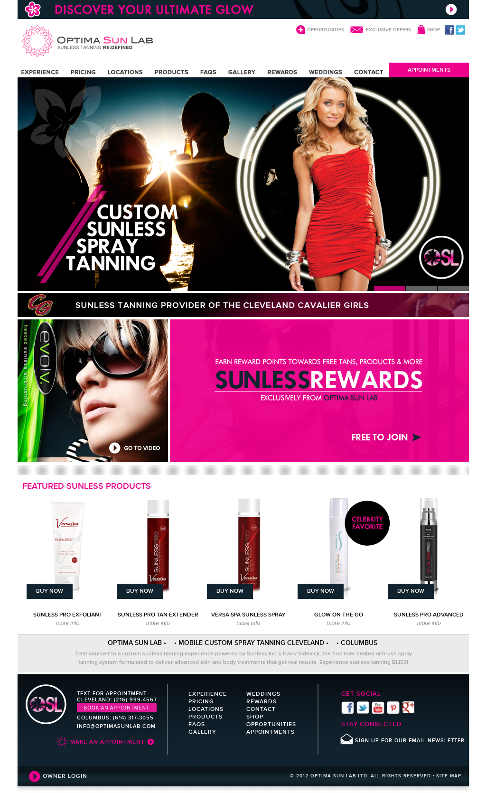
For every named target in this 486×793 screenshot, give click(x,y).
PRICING (83, 72)
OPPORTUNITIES (325, 29)
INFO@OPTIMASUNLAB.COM (116, 726)
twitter (460, 30)
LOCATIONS (125, 72)
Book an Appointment (117, 707)
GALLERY (241, 72)
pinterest (393, 707)
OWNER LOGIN (65, 776)
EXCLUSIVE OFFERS (388, 29)
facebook (449, 30)
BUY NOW (49, 591)
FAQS (208, 72)
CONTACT (368, 72)
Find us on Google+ (408, 707)
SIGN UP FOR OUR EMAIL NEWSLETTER (410, 740)
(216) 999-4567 (135, 699)
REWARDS (282, 72)
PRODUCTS (172, 72)
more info (67, 623)
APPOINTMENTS (429, 69)
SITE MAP (448, 775)
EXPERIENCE (40, 72)
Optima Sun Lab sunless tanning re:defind (87, 41)
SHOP (433, 29)
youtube (378, 707)
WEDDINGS (325, 72)
